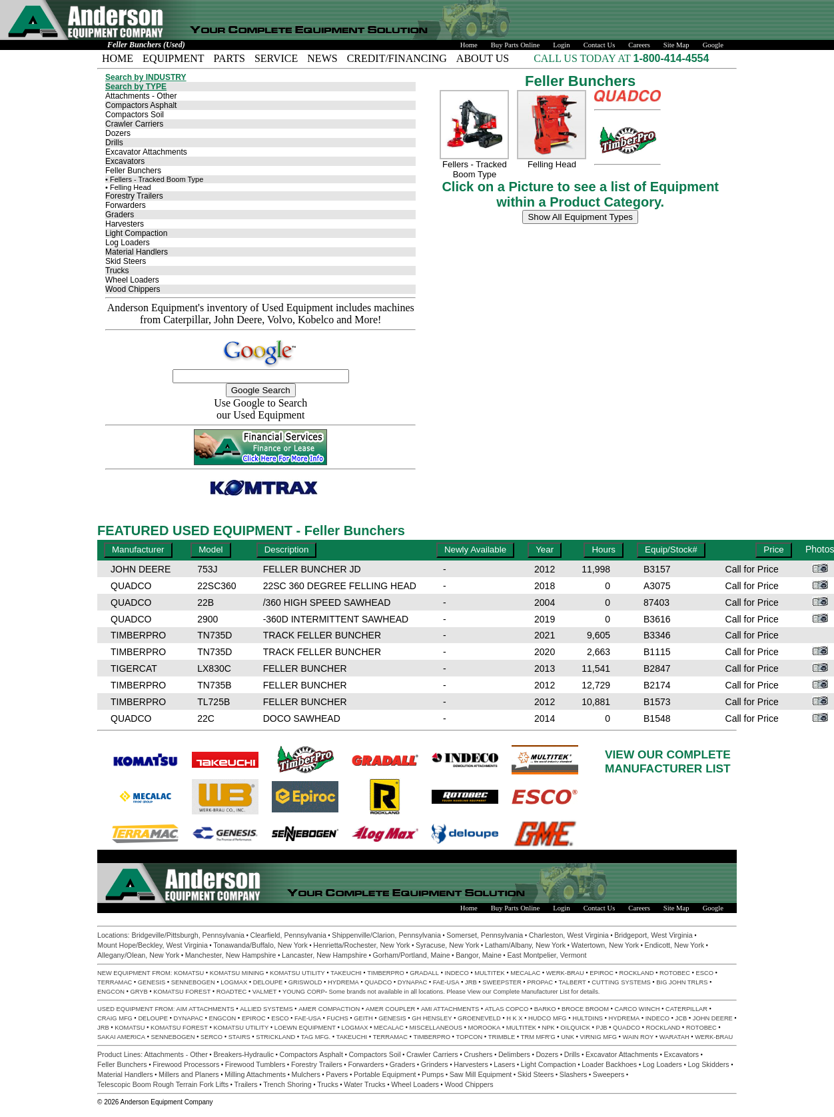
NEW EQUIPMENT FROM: (135, 973)
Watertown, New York (605, 945)
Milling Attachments (255, 1074)
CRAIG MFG (115, 1018)
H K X (514, 1018)
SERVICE (276, 58)
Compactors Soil (134, 114)
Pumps (433, 1074)
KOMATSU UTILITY (297, 973)
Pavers (337, 1074)
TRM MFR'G (538, 1037)
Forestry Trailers (134, 196)
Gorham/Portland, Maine (411, 955)
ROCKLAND (637, 973)
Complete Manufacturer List (531, 991)
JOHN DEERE (713, 1018)
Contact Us (600, 45)
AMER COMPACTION (329, 1009)
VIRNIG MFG (598, 1037)
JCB (681, 1018)
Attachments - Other (141, 96)
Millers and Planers (189, 1074)
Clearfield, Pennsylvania (288, 935)
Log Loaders (127, 242)
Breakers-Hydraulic (243, 1054)
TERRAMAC (114, 982)
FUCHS (337, 1018)
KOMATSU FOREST (181, 991)
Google (713, 45)
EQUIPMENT (173, 58)
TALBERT (572, 982)
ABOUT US (482, 58)
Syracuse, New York (447, 945)
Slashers (573, 1074)
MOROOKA (484, 1027)
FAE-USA (446, 982)
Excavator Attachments (146, 152)
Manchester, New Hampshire (230, 955)
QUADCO (378, 982)
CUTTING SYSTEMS (621, 982)
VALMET (264, 991)
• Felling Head (128, 187)
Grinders (434, 1064)
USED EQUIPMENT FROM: (137, 1009)
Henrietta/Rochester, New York (361, 945)
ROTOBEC (674, 973)
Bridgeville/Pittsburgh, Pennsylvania (188, 935)
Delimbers (514, 1054)
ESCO (704, 973)
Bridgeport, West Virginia (653, 935)
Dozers (118, 133)
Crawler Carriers (134, 124)
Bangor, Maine (479, 955)
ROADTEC (231, 991)
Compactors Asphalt (141, 105)
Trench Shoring (287, 1084)
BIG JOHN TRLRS (681, 982)
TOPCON (469, 1037)
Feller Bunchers (133, 170)
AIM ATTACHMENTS (205, 1009)
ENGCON (111, 991)
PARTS (229, 58)
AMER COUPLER (391, 1009)
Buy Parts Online (515, 45)
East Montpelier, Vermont (546, 955)
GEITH (363, 1018)
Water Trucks (364, 1084)
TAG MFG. (315, 1037)
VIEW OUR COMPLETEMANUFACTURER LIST (668, 761)
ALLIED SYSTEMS (266, 1009)
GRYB (138, 991)
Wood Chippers (133, 289)
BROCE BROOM (585, 1009)
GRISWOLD (305, 982)
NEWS (322, 58)
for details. (585, 991)
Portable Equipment (385, 1074)
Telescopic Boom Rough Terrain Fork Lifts (162, 1084)
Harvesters (124, 224)
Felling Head (552, 164)
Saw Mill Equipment (481, 1074)
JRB (471, 982)
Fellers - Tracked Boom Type (474, 169)
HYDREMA (343, 982)
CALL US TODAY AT (583, 58)
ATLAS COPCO (507, 1009)
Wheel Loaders (132, 280)
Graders (119, 214)
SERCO (211, 1037)
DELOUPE (268, 982)
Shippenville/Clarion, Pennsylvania (386, 935)
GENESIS (151, 982)
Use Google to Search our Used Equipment (260, 409)
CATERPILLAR (686, 1009)
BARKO (545, 1009)
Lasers (504, 1064)
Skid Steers (125, 261)
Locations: (114, 935)
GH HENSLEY (432, 1018)
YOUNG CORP (303, 991)
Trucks (117, 270)
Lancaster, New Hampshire (324, 955)
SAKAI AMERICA (121, 1037)
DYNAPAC (412, 982)
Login (561, 45)
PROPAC (540, 982)
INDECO (456, 973)
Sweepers (608, 1074)
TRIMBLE (501, 1037)
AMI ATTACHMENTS (450, 1009)
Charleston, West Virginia (569, 935)
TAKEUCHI (345, 973)
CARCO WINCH (637, 1009)
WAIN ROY (637, 1037)
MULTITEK (489, 973)
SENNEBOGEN (193, 982)
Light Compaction (136, 233)
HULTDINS (587, 1018)
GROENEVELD (479, 1018)
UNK (567, 1037)
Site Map (676, 45)
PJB (601, 1027)
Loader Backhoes (609, 1064)
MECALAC (525, 973)
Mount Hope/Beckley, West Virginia (152, 945)
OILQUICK (575, 1027)
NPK (548, 1027)
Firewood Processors (186, 1064)
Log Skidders (708, 1064)
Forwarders (125, 205)
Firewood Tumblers (255, 1064)
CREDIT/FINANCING (397, 58)
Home (469, 45)
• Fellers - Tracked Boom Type (154, 179)
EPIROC (602, 973)
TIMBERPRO (385, 973)
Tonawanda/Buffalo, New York (260, 945)
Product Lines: (121, 1054)
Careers (639, 45)
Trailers (246, 1084)
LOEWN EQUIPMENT (305, 1027)
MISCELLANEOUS (436, 1027)
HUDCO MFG (547, 1018)
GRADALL (424, 973)
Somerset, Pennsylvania (484, 935)
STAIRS (239, 1037)
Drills (114, 142)
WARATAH (674, 1037)
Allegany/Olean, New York (138, 955)
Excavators (125, 161)
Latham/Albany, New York (525, 945)
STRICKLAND (275, 1037)
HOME (117, 58)
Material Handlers (136, 252)
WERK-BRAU (565, 973)
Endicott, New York (674, 945)
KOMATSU (189, 973)
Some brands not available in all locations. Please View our (411, 991)
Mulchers (306, 1074)
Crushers (478, 1054)
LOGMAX (233, 982)
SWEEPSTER (502, 982)
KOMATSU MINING (237, 973)
